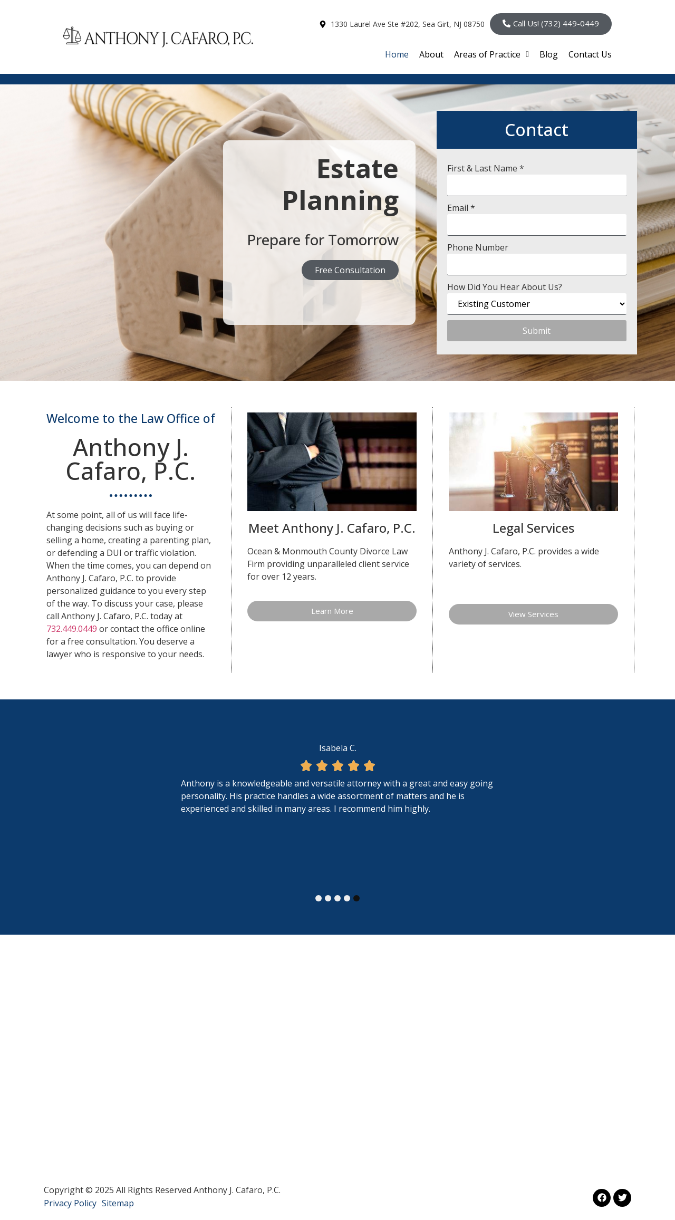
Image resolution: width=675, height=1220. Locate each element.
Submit (537, 331)
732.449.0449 (71, 629)
